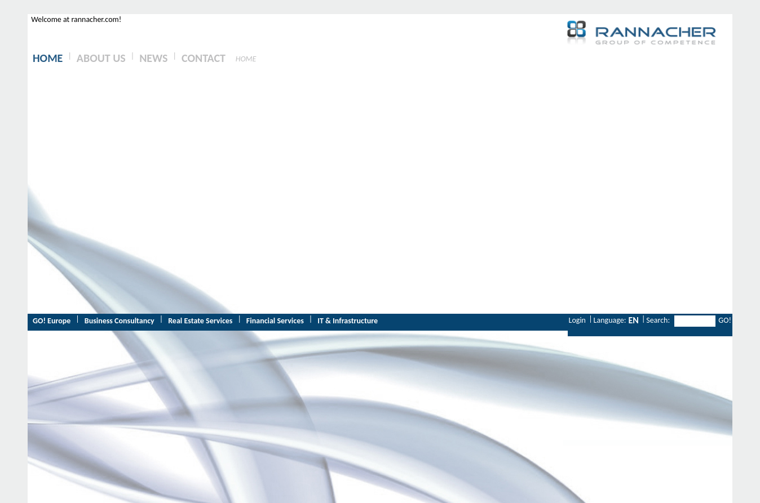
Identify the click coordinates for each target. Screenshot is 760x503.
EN (633, 320)
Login (577, 320)
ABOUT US (101, 58)
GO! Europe (51, 321)
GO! (724, 320)
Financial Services (275, 321)
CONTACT (204, 58)
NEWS (153, 58)
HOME (48, 58)
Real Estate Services (200, 321)
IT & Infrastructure (347, 321)
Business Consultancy (119, 321)
